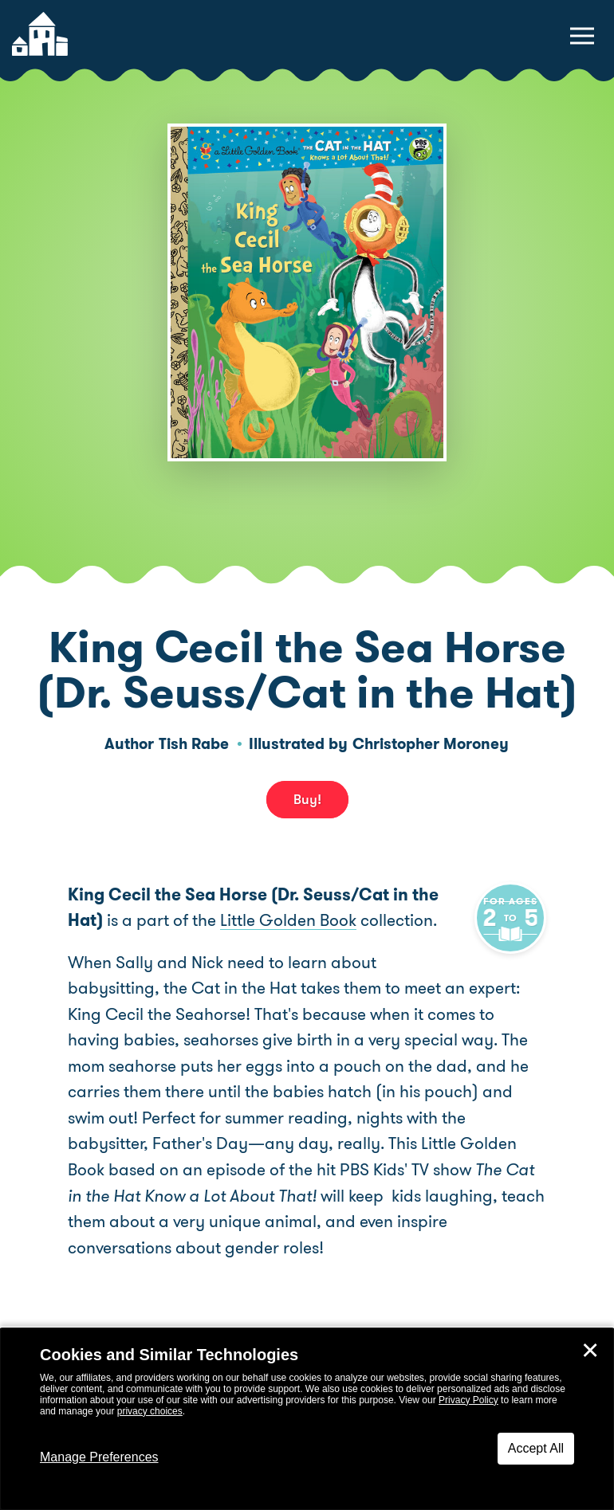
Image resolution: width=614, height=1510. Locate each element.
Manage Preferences (99, 1457)
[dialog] (307, 1419)
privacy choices (150, 1411)
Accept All (536, 1448)
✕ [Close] (590, 1351)
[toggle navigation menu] (582, 36)
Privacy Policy (468, 1400)
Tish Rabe (194, 744)
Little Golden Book (288, 920)
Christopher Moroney (430, 744)
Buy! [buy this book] (307, 799)
